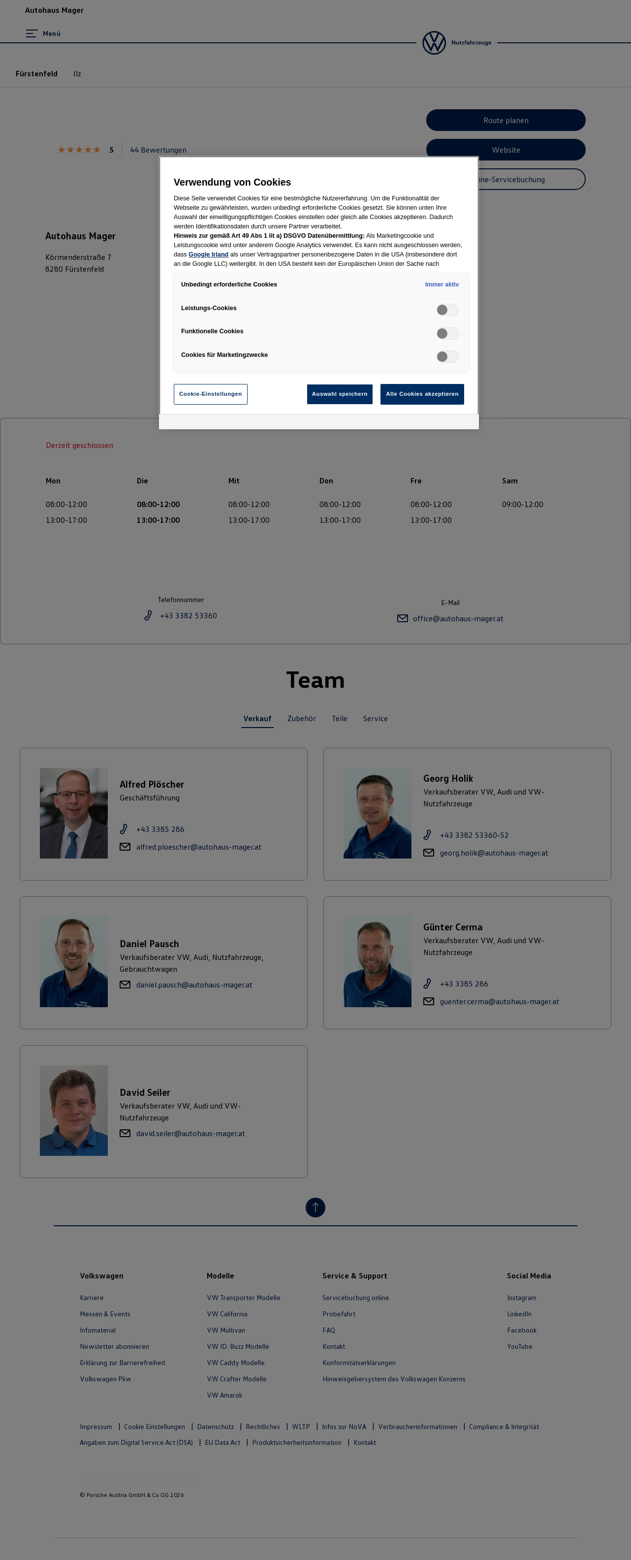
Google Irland (208, 254)
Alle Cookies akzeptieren (422, 394)
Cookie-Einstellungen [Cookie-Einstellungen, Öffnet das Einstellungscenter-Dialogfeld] (210, 394)
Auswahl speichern (340, 394)
